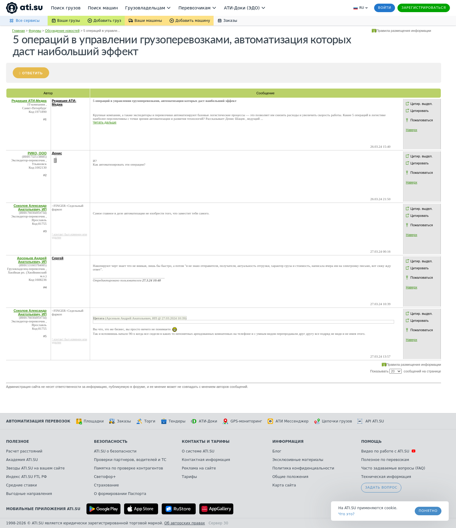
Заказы (120, 421)
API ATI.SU (370, 421)
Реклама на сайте (199, 468)
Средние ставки (21, 485)
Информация (288, 441)
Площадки (90, 421)
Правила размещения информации (403, 30)
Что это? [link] (346, 514)
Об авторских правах (184, 523)
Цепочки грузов (333, 421)
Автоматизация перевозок (38, 421)
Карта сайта (284, 485)
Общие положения (290, 477)
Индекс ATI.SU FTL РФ (26, 477)
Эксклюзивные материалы (297, 460)
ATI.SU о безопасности (115, 451)
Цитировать (419, 111)
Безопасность (111, 441)
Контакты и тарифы (205, 441)
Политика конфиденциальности (303, 468)
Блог (277, 451)
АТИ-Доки (204, 421)
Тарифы (189, 477)
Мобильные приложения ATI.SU (43, 509)
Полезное (17, 441)
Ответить (32, 73)
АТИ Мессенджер (288, 421)
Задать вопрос (381, 487)
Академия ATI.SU (22, 460)
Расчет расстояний (24, 451)
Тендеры (173, 421)
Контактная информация (206, 460)
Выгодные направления (29, 494)
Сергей (57, 258)
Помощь (371, 441)
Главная (18, 30)
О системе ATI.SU (198, 451)
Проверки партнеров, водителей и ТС (130, 460)
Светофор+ (105, 477)
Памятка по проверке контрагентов (128, 468)
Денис (57, 153)
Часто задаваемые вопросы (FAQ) (393, 468)
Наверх (411, 130)
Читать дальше (105, 122)
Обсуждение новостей (62, 30)
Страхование (106, 485)
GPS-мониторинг (242, 421)
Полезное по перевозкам (385, 460)
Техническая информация (386, 477)
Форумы (35, 30)
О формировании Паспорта (120, 494)
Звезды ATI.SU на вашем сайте (35, 468)
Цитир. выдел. (421, 104)
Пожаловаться (421, 120)
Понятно (428, 511)
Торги (145, 421)
